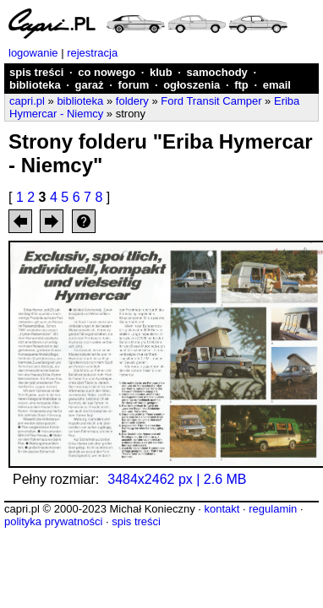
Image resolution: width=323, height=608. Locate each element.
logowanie (33, 52)
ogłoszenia (191, 85)
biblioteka (35, 85)
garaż (89, 85)
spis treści (36, 72)
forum (133, 85)
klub (161, 72)
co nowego (106, 72)
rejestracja (92, 52)
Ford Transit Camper (211, 101)
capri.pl (27, 101)
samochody (217, 72)
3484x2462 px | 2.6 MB (176, 479)
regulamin (273, 508)
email (277, 85)
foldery (132, 101)
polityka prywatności (53, 521)
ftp (241, 85)
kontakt (221, 508)
